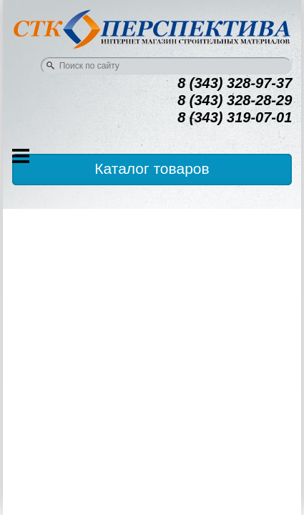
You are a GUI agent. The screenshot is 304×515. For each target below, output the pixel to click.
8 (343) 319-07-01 (234, 117)
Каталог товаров (151, 168)
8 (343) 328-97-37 (234, 83)
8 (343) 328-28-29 (234, 100)
